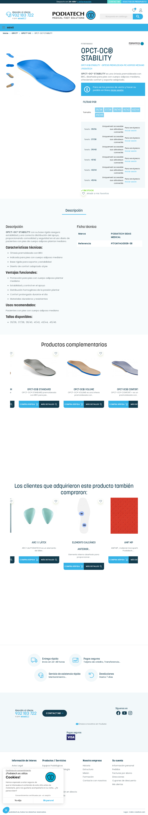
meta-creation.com (137, 812)
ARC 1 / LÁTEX (39, 542)
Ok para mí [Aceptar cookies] (48, 800)
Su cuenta (117, 761)
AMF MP (128, 542)
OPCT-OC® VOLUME (84, 389)
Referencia (84, 243)
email (22, 18)
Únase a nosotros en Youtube (91, 724)
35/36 (99, 109)
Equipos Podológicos (52, 765)
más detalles (49, 404)
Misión (86, 773)
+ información (84, 1)
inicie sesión (117, 89)
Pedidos (116, 769)
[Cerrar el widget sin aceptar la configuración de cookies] (18, 770)
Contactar (54, 713)
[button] (6, 810)
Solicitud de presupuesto (135, 1)
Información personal (123, 765)
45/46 (99, 114)
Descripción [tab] (74, 210)
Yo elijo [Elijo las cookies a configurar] (18, 800)
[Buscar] (121, 16)
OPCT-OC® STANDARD (39, 389)
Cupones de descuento (124, 780)
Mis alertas (117, 784)
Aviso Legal (17, 765)
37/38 (108, 109)
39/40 (117, 109)
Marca (82, 233)
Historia (86, 765)
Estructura (88, 769)
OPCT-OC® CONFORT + (128, 389)
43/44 (135, 109)
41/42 (126, 109)
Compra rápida (29, 404)
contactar (114, 1)
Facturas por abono (122, 773)
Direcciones (118, 777)
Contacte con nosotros (95, 780)
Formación (88, 777)
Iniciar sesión (131, 130)
